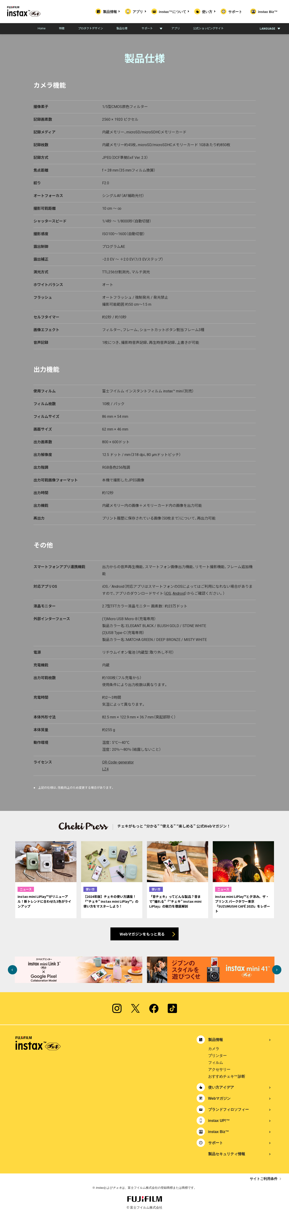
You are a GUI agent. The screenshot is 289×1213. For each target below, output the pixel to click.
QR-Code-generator (118, 762)
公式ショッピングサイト (208, 28)
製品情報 (111, 12)
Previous (12, 969)
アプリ (139, 12)
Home (42, 28)
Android (179, 593)
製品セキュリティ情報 (226, 1154)
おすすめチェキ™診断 (226, 1076)
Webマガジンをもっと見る (142, 934)
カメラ (213, 1049)
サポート (235, 12)
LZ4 (105, 769)
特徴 (61, 28)
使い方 (208, 12)
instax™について (173, 12)
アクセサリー (219, 1069)
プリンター (217, 1056)
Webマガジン (219, 1098)
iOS (168, 593)
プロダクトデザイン (90, 28)
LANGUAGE (267, 28)
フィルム (215, 1063)
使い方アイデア (221, 1087)
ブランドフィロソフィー (228, 1109)
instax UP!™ (219, 1121)
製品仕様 (122, 28)
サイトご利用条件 (263, 1179)
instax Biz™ (267, 12)
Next (276, 969)
